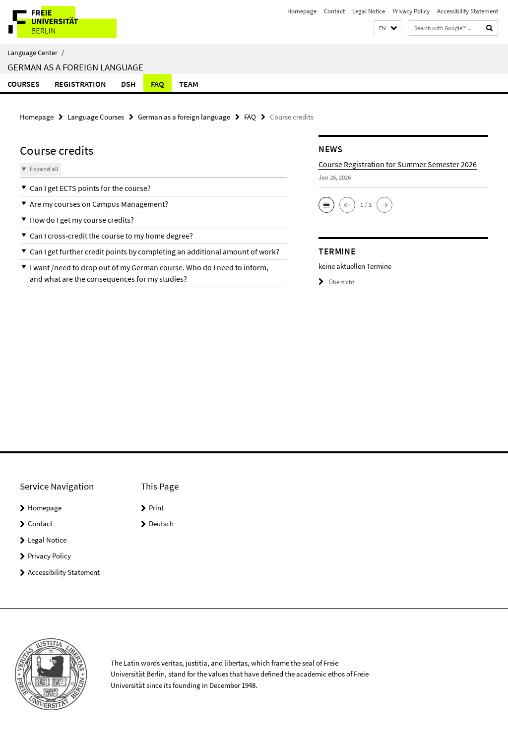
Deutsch (161, 523)
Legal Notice (368, 11)
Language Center (35, 52)
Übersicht (336, 282)
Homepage (302, 11)
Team (188, 84)
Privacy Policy (411, 11)
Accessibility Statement (467, 11)
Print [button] (156, 507)
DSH (128, 84)
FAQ (157, 84)
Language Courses (95, 117)
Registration (80, 84)
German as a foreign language (75, 67)
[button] (387, 28)
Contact (334, 11)
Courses (23, 84)
